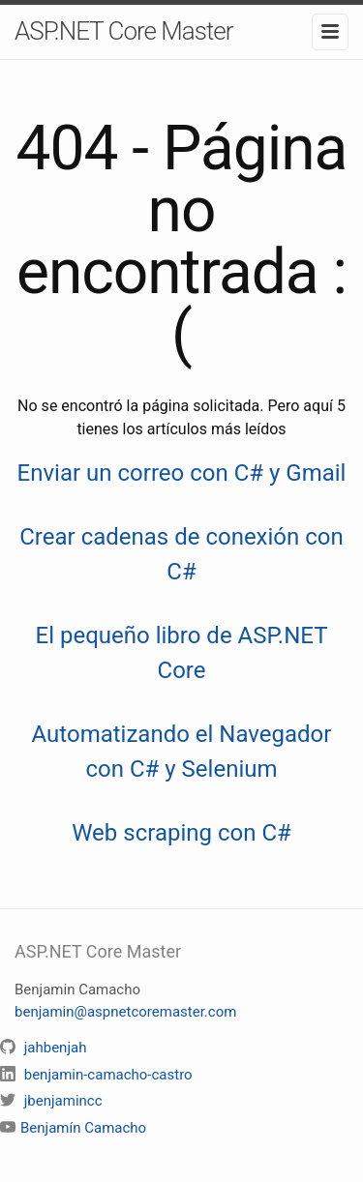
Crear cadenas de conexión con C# (181, 554)
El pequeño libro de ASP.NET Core (182, 653)
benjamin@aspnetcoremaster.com (125, 1011)
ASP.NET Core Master (124, 30)
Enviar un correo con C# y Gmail (182, 473)
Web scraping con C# (181, 832)
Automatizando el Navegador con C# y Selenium (182, 752)
